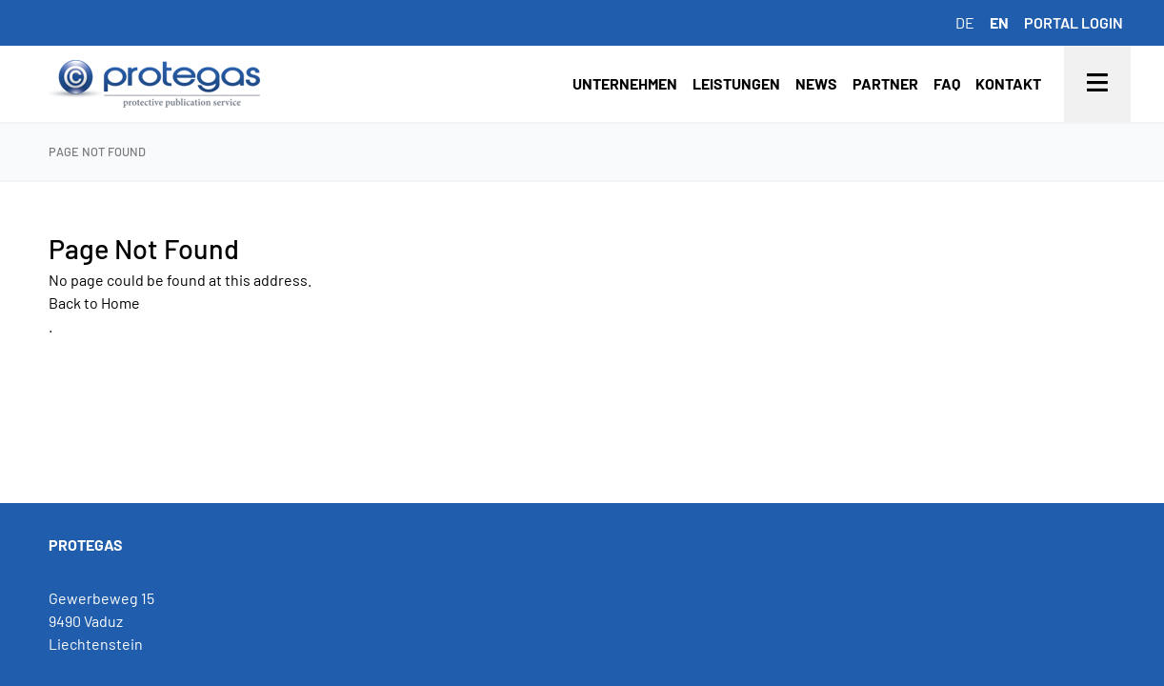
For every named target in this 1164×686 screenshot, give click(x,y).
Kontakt (1008, 83)
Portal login (1073, 22)
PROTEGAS (86, 544)
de (964, 22)
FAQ (946, 83)
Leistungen (736, 83)
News (816, 83)
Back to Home (94, 302)
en (999, 22)
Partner (885, 83)
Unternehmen (624, 83)
